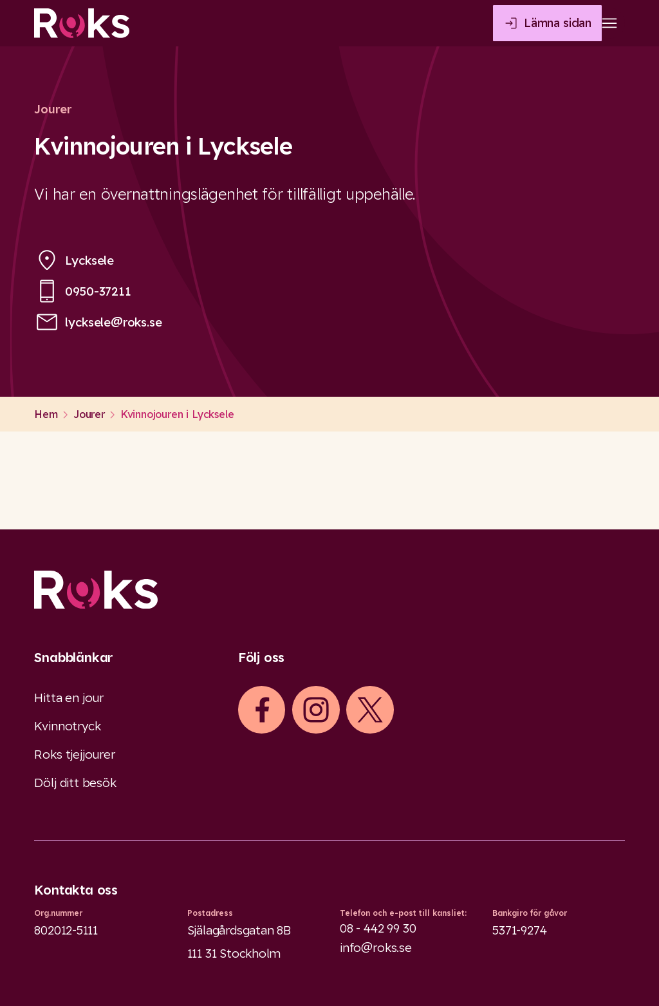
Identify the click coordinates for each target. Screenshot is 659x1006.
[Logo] (329, 590)
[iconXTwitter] (370, 709)
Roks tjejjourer (74, 754)
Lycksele (89, 260)
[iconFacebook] (262, 709)
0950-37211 (98, 291)
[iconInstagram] (316, 709)
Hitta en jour (69, 697)
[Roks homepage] (81, 23)
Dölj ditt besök (75, 782)
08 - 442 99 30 (378, 928)
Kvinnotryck (67, 726)
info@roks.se (376, 947)
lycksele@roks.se (113, 322)
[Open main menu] (609, 23)
